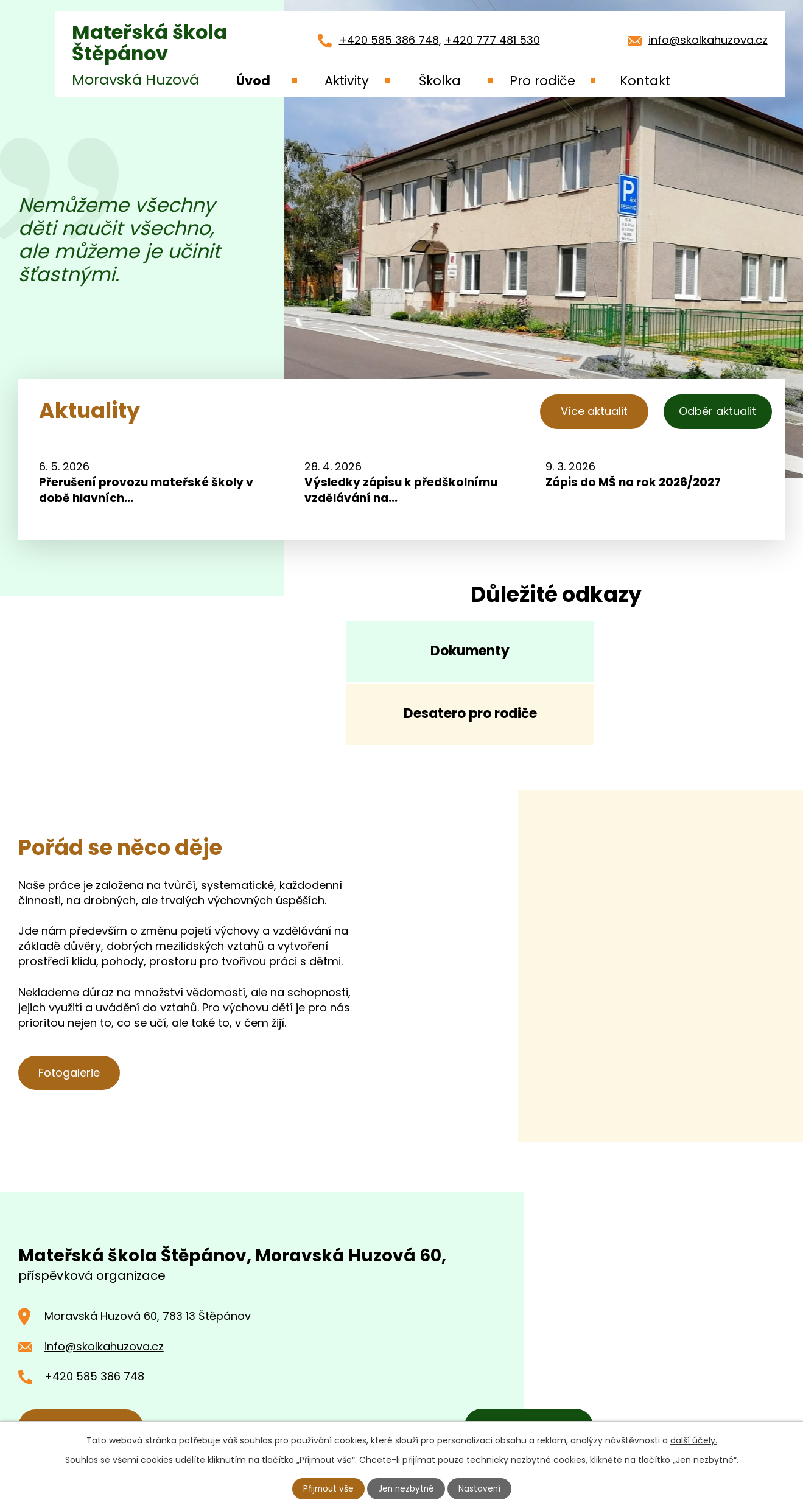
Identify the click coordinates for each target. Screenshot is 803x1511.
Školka (440, 80)
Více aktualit (584, 411)
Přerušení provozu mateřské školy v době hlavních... (146, 492)
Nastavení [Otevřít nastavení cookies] (481, 1488)
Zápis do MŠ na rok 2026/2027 (633, 484)
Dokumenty (444, 657)
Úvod (253, 80)
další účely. (693, 1440)
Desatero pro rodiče (669, 657)
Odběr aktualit (715, 411)
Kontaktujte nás (83, 1372)
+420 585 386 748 (389, 39)
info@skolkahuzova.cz (708, 39)
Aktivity (346, 80)
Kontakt (645, 80)
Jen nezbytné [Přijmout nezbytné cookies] (406, 1488)
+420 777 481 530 (492, 39)
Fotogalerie (71, 1020)
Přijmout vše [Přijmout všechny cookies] (327, 1488)
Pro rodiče (542, 80)
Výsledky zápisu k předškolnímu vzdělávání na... (400, 492)
